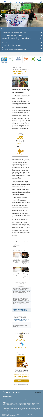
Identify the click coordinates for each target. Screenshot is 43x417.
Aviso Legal (14, 415)
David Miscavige (32, 408)
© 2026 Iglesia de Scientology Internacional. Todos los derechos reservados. (15, 414)
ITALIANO (19, 399)
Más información (23, 404)
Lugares (32, 404)
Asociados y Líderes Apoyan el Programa (20, 326)
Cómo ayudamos (4, 62)
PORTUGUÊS (24, 399)
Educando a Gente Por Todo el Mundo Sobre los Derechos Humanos (21, 292)
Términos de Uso (8, 415)
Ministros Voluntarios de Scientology (16, 409)
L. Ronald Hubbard (6, 403)
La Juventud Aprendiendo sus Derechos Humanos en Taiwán (20, 317)
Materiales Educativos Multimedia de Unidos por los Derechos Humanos (21, 295)
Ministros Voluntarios (35, 403)
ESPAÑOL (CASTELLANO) (7, 399)
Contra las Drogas (39, 59)
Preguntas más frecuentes (7, 404)
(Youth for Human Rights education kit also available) (21, 385)
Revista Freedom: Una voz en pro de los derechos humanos (14, 49)
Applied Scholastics (18, 59)
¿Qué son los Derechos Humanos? (12, 35)
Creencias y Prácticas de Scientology (16, 403)
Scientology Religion (25, 408)
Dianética (11, 408)
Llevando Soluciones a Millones (20, 323)
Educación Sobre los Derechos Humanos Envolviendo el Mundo (20, 310)
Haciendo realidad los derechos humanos (14, 33)
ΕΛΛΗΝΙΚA (15, 399)
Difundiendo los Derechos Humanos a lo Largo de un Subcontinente (21, 320)
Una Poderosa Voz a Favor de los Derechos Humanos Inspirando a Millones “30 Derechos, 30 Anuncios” (21, 299)
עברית (32, 397)
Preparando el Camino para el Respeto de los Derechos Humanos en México (21, 313)
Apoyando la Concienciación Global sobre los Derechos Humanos (21, 289)
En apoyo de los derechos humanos (12, 45)
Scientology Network (17, 408)
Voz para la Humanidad (27, 403)
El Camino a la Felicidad (11, 59)
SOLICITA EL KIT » (21, 380)
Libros (13, 404)
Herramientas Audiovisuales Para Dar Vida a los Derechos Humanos (21, 303)
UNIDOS (4, 43)
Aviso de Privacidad (31, 414)
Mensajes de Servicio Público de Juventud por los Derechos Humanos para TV (16, 39)
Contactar (29, 404)
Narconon (33, 59)
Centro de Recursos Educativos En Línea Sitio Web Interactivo (20, 306)
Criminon (26, 59)
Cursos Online (17, 404)
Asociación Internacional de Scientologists (30, 409)
